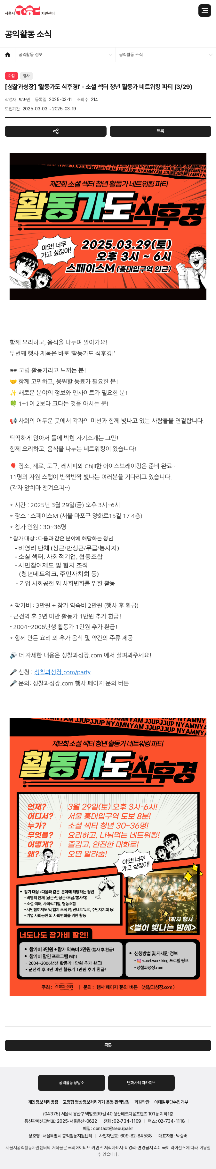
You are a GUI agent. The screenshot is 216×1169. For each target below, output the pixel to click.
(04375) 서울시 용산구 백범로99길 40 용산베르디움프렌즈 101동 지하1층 (108, 1113)
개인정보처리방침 (43, 1102)
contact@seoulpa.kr (113, 1128)
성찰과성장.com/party (62, 672)
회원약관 (141, 1102)
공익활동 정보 (30, 54)
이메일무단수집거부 (171, 1102)
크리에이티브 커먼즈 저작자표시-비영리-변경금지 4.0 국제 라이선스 (127, 1147)
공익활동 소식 (131, 54)
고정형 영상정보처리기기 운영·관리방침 (96, 1102)
